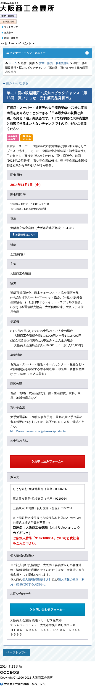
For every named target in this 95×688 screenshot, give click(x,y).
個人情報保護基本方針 (37, 579)
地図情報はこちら (24, 234)
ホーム (13, 63)
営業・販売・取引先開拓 (54, 63)
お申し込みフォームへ (47, 461)
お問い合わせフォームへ (47, 609)
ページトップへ (16, 652)
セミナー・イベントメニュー (25, 52)
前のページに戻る (15, 83)
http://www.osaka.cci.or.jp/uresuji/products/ (38, 431)
